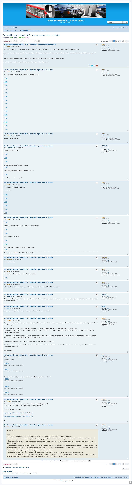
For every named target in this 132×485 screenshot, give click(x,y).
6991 (108, 296)
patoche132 (104, 294)
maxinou (16, 37)
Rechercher (123, 22)
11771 (108, 321)
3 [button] (118, 41)
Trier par (74, 460)
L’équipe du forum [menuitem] (89, 477)
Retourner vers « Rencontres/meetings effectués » (16, 467)
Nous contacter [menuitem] (79, 477)
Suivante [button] (128, 41)
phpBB (61, 480)
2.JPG (7, 369)
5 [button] (122, 41)
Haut (127, 66)
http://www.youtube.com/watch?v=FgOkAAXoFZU (18, 416)
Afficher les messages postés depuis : (54, 460)
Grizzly (103, 306)
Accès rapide (9, 27)
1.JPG (7, 363)
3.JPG (7, 378)
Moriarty (104, 318)
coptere (103, 44)
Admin (26, 37)
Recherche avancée (126, 22)
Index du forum (14, 477)
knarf (11, 37)
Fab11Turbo (104, 257)
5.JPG (7, 392)
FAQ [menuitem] (16, 27)
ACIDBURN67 (105, 145)
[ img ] (5, 78)
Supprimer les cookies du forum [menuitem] (104, 477)
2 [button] (116, 41)
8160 (108, 308)
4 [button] (120, 41)
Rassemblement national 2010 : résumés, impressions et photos (31, 35)
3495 (108, 149)
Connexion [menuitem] (125, 27)
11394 (108, 260)
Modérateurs (22, 37)
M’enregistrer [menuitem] (117, 27)
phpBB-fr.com (68, 481)
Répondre (7, 41)
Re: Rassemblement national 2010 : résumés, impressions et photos (28, 70)
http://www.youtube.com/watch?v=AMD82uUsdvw (18, 413)
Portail (7, 30)
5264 (108, 47)
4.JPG (7, 386)
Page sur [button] (111, 41)
